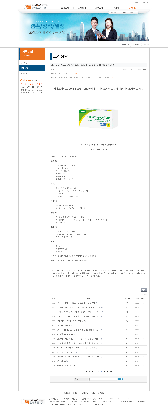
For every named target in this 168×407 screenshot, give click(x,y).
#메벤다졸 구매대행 (90, 270)
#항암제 (101, 270)
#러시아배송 (57, 273)
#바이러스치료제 (127, 273)
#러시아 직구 (55, 270)
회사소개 (67, 393)
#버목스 (104, 273)
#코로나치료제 (76, 270)
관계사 (93, 393)
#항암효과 (97, 276)
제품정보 (76, 393)
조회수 (143, 298)
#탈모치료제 (65, 270)
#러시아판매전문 (114, 273)
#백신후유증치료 (77, 276)
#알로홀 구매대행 (78, 273)
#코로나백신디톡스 (112, 270)
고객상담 (24, 68)
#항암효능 (67, 273)
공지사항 (24, 63)
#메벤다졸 (88, 276)
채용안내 (24, 73)
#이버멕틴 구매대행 (93, 273)
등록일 (137, 298)
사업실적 (85, 393)
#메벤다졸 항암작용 (127, 270)
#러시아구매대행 (64, 276)
